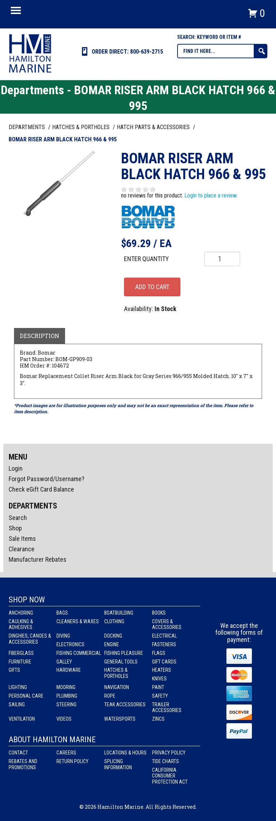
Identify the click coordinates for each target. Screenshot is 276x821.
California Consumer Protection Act (170, 776)
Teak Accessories (125, 704)
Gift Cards (164, 662)
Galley (64, 662)
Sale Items (22, 538)
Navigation (116, 687)
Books (159, 613)
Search (18, 517)
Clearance (21, 549)
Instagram (239, 608)
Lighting (18, 687)
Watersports (119, 719)
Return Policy (72, 761)
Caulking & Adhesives (21, 624)
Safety (160, 696)
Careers (66, 753)
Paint (158, 687)
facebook (226, 608)
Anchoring (21, 613)
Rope (109, 696)
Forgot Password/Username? (46, 479)
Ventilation (22, 719)
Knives (159, 678)
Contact (18, 753)
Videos (64, 719)
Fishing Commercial (78, 653)
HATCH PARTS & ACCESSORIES (154, 127)
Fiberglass (21, 653)
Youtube (252, 608)
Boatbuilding (118, 613)
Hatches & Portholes (116, 673)
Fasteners (164, 644)
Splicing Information (118, 764)
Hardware (68, 670)
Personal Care (26, 696)
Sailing (17, 704)
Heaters (161, 670)
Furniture (20, 662)
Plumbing (66, 696)
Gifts (14, 670)
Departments (27, 127)
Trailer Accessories (166, 707)
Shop (15, 528)
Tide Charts (165, 761)
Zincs (158, 719)
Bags (62, 613)
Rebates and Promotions (23, 764)
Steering (66, 704)
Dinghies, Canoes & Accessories (30, 639)
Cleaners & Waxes (77, 621)
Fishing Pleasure (123, 653)
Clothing (114, 621)
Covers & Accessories (166, 624)
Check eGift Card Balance (41, 489)
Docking (113, 636)
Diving (63, 636)
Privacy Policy (168, 753)
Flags (158, 653)
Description (39, 335)
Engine (111, 644)
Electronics (70, 644)
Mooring (65, 687)
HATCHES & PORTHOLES (81, 127)
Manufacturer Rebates (37, 559)
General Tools (121, 662)
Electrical (164, 636)
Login (16, 468)
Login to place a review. (211, 195)
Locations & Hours (125, 753)
